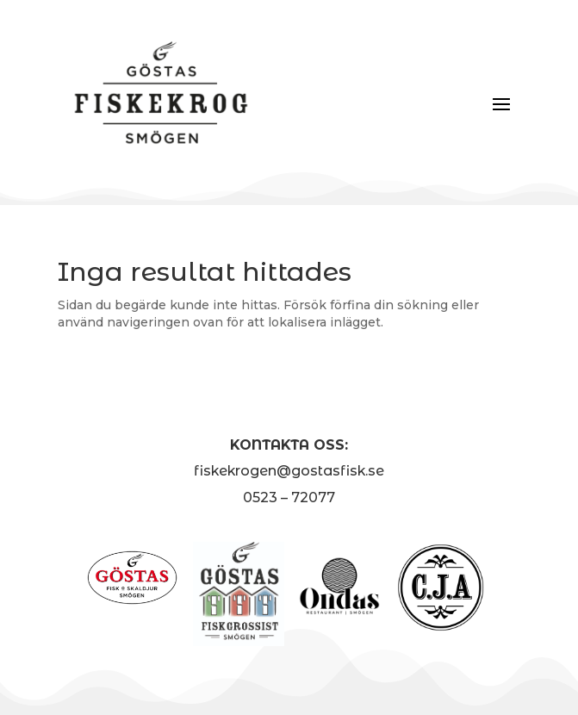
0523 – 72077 (289, 497)
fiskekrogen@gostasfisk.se (289, 471)
